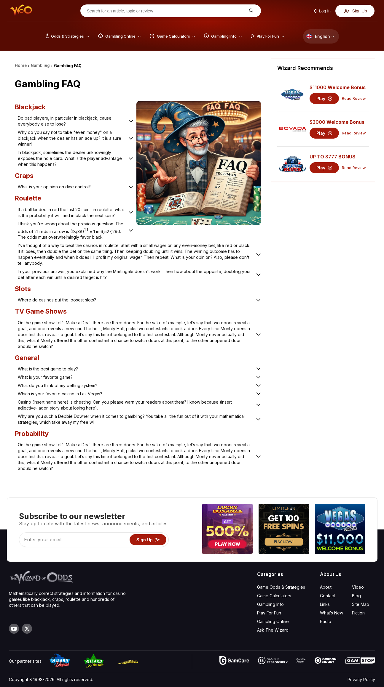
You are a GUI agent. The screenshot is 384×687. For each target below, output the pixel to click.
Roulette (28, 198)
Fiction (358, 612)
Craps (24, 175)
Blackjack (30, 107)
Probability (32, 433)
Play (324, 98)
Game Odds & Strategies (281, 587)
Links (325, 604)
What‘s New (331, 612)
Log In (321, 11)
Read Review (354, 98)
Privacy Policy (361, 679)
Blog (356, 595)
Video (358, 587)
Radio (325, 621)
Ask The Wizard (273, 630)
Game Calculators (274, 595)
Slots (23, 289)
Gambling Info (270, 604)
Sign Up (355, 11)
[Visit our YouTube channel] (14, 629)
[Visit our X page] (27, 629)
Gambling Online (273, 621)
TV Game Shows (41, 311)
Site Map (360, 604)
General (27, 358)
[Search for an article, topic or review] (166, 11)
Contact (327, 595)
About (326, 587)
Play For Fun (269, 612)
